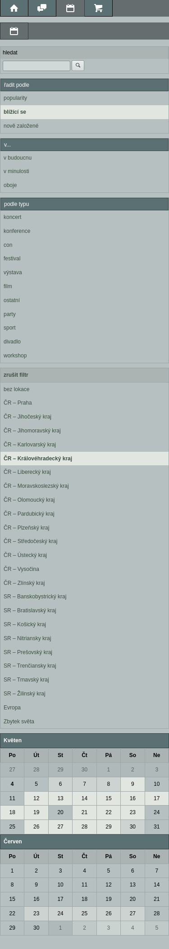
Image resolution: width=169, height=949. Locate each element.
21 (84, 812)
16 (133, 798)
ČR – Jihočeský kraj (27, 417)
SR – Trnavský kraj (26, 680)
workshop (15, 355)
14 (84, 798)
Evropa (12, 707)
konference (17, 231)
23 (133, 812)
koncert (12, 217)
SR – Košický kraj (25, 624)
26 (36, 827)
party (10, 314)
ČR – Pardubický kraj (29, 514)
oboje (10, 185)
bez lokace (16, 389)
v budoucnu (18, 158)
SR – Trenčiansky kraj (30, 666)
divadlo (12, 342)
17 (157, 798)
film (8, 286)
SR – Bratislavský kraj (30, 610)
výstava (13, 272)
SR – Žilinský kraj (25, 694)
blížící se (15, 112)
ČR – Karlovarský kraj (30, 444)
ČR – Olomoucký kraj (29, 500)
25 (12, 827)
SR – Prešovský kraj (28, 652)
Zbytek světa (19, 721)
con (8, 245)
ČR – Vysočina (21, 569)
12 (36, 798)
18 (12, 812)
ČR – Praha (18, 403)
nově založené (21, 126)
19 (36, 812)
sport (10, 328)
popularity (15, 98)
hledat (10, 52)
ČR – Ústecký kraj (25, 555)
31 (157, 827)
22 (108, 812)
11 (12, 798)
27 (12, 769)
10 (157, 784)
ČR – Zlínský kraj (24, 583)
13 (60, 798)
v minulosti (16, 171)
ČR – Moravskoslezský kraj (36, 486)
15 (108, 798)
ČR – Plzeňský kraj (26, 528)
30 (84, 769)
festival (12, 258)
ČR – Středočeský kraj (30, 541)
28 (36, 769)
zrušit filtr (16, 375)
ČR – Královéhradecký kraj (38, 458)
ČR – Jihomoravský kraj (32, 431)
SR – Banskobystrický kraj (35, 596)
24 (157, 812)
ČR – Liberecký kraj (27, 472)
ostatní (12, 300)
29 (60, 769)
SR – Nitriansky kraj (27, 638)
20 (60, 812)
